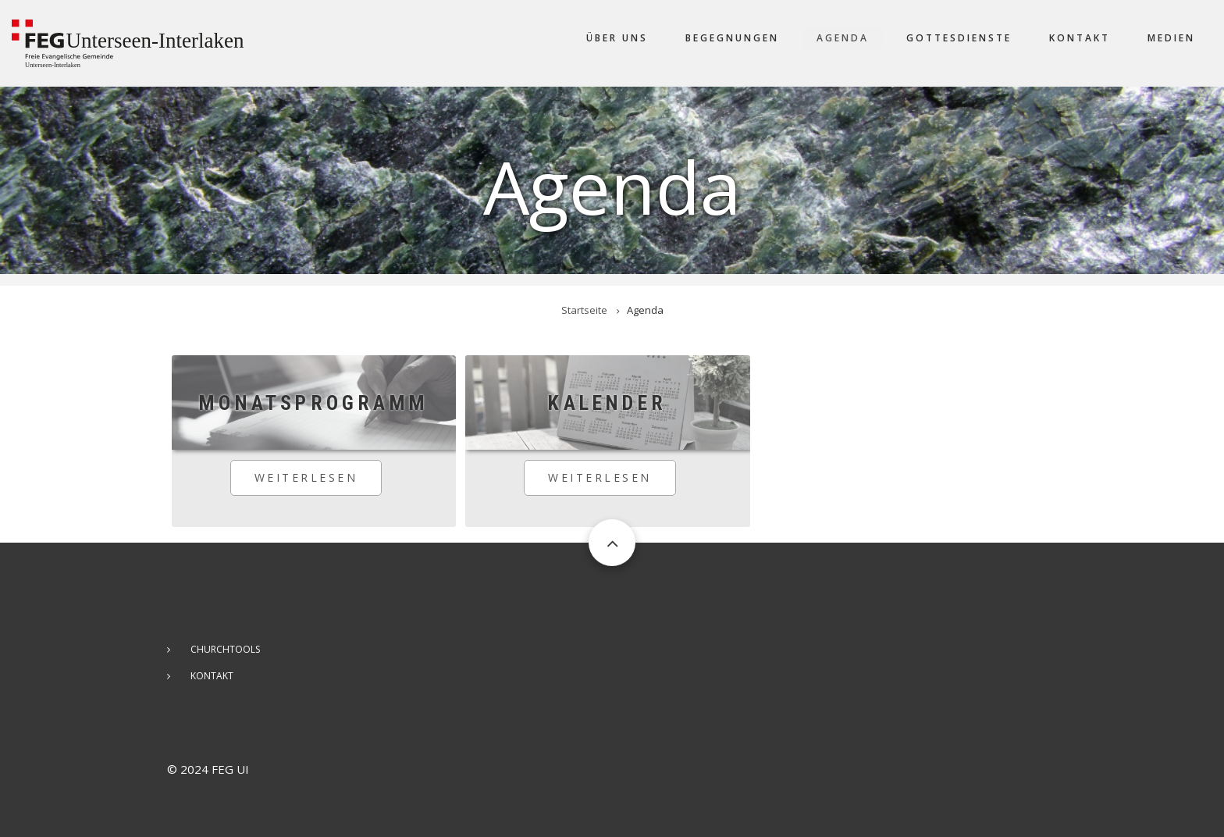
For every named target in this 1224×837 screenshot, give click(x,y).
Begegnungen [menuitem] (732, 38)
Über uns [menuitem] (617, 38)
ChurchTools (225, 649)
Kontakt (211, 675)
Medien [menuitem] (1171, 38)
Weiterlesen (318, 483)
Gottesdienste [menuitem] (959, 38)
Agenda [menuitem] (843, 38)
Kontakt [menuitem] (1079, 38)
